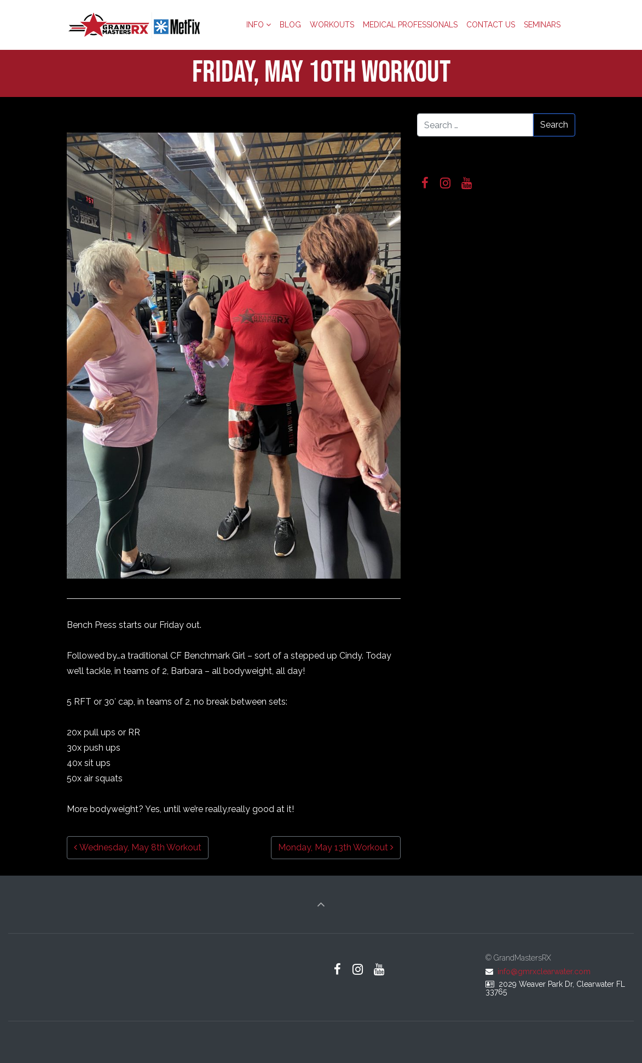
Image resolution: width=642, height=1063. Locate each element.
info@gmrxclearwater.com (544, 971)
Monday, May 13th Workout (336, 847)
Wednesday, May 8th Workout (137, 847)
